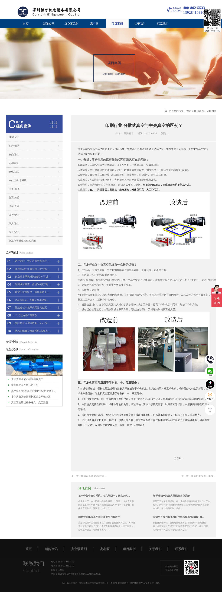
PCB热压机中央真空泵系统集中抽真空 (35, 300)
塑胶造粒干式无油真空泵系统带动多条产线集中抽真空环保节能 (49, 261)
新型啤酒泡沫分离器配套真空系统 (171, 495)
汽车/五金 (14, 206)
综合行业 (14, 232)
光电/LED (14, 171)
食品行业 (14, 154)
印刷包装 (211, 111)
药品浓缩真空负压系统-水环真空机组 (35, 331)
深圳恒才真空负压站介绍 (24, 385)
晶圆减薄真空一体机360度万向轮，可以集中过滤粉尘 (44, 284)
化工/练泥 (14, 197)
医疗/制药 (14, 146)
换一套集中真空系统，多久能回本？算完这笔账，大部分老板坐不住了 (104, 495)
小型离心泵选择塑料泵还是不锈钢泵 (31, 396)
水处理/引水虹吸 (18, 180)
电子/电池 (14, 189)
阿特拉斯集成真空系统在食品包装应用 (99, 517)
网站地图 (133, 583)
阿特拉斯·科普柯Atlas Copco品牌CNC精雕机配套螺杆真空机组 (48, 323)
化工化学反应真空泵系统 (22, 240)
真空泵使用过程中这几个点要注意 (29, 402)
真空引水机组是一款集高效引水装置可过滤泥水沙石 (43, 292)
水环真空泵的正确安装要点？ (27, 379)
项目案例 (199, 111)
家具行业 (14, 223)
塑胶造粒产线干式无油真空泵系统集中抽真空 (39, 307)
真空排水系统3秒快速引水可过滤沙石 (35, 276)
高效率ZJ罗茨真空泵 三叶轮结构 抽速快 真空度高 (41, 269)
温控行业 (14, 215)
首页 (26, 23)
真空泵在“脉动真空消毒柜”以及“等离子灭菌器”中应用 (34, 391)
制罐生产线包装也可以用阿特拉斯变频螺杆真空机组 (179, 517)
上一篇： (98, 476)
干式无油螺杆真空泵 (26, 315)
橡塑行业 (14, 137)
